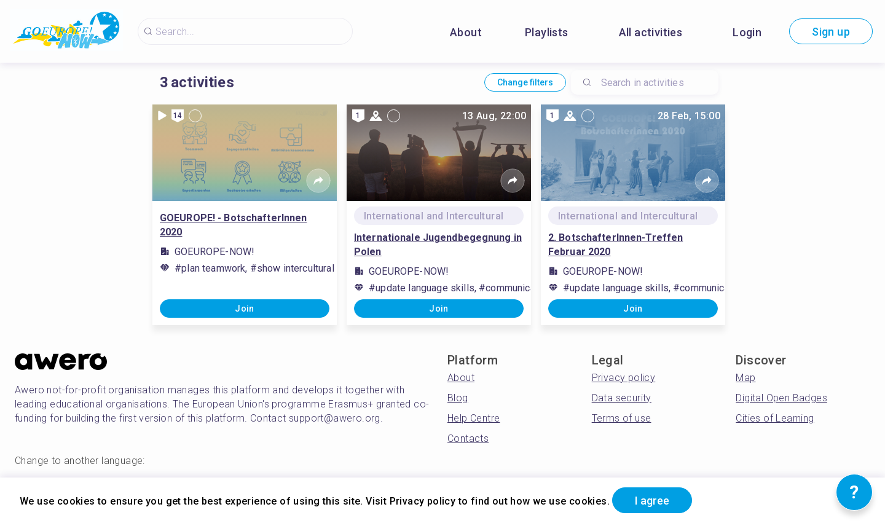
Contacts (468, 438)
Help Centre (473, 418)
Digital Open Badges (781, 398)
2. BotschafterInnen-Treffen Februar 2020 (615, 245)
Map (745, 377)
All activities (651, 32)
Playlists (546, 32)
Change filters (525, 82)
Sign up (831, 31)
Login (747, 32)
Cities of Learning (775, 418)
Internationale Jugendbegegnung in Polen (438, 245)
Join (244, 308)
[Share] (318, 180)
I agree (652, 500)
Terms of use (621, 418)
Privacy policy (624, 377)
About (466, 32)
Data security (621, 398)
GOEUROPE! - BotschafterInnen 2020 (233, 225)
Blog (457, 398)
